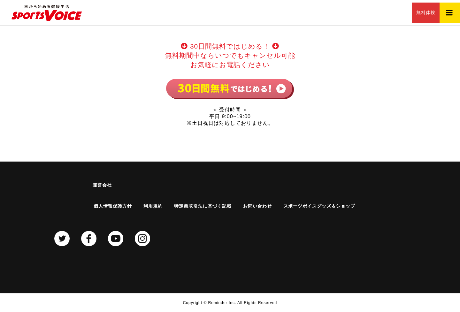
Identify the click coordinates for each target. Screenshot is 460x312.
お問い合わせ (257, 206)
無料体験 (418, 13)
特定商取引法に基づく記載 (203, 206)
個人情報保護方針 (113, 206)
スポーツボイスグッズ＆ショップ (319, 206)
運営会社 (102, 184)
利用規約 (153, 206)
